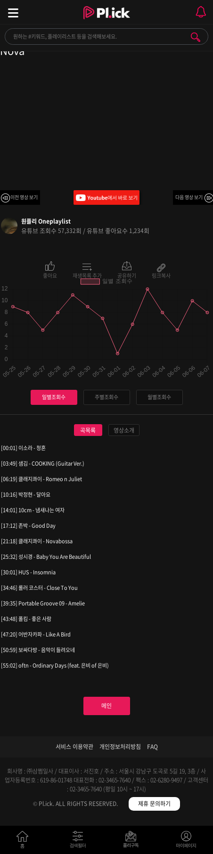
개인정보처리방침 (120, 746)
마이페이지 (186, 841)
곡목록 (88, 430)
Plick (106, 21)
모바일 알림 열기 (201, 12)
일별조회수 (54, 397)
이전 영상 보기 (24, 197)
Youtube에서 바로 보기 (106, 197)
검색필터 (80, 841)
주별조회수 (106, 397)
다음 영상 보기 (189, 197)
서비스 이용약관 (74, 746)
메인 (106, 705)
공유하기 (126, 275)
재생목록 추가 (87, 275)
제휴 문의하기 (154, 803)
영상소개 (124, 430)
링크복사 (161, 275)
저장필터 (133, 841)
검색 (195, 37)
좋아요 (50, 275)
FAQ (152, 746)
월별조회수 (159, 397)
